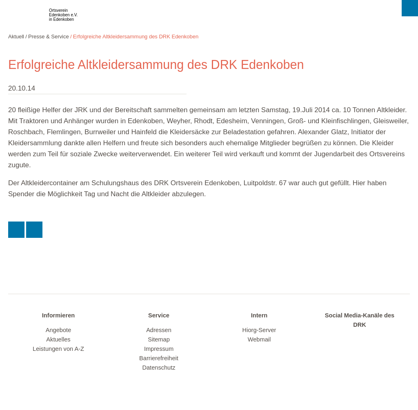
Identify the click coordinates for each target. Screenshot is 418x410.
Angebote (58, 330)
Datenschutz (158, 367)
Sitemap (159, 339)
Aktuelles (58, 339)
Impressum (158, 349)
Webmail (259, 339)
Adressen (158, 330)
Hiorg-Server (259, 330)
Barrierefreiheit (158, 358)
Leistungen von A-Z (58, 349)
